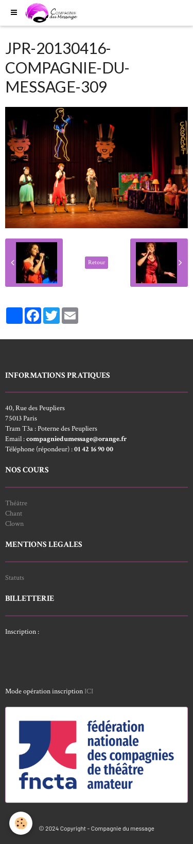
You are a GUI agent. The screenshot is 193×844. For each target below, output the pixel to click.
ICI (88, 691)
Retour (96, 262)
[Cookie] (20, 823)
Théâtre (16, 503)
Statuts (14, 577)
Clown (14, 523)
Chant (13, 513)
